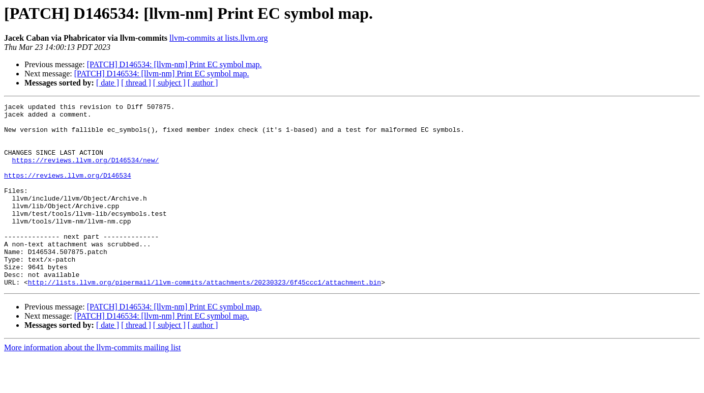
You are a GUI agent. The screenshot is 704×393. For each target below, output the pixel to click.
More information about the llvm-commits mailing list (92, 384)
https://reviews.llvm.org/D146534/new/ (85, 172)
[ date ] (107, 82)
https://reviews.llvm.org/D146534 (67, 190)
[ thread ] (136, 82)
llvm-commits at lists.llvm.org (218, 38)
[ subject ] (169, 82)
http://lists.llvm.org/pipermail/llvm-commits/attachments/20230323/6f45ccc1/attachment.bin (204, 318)
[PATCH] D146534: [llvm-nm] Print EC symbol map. (174, 64)
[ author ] (203, 82)
